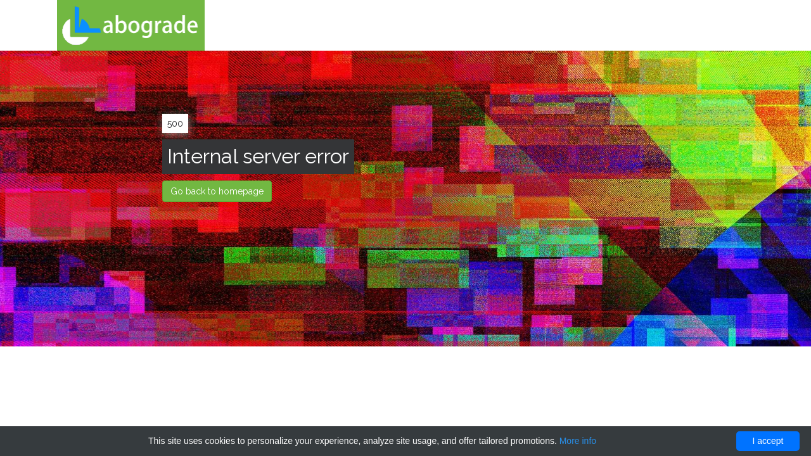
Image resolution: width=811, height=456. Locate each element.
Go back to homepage (217, 191)
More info (577, 441)
